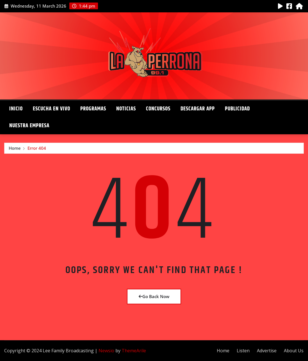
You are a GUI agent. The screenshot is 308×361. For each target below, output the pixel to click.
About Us (294, 351)
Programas (93, 109)
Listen (243, 351)
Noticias (126, 109)
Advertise (267, 351)
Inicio (16, 109)
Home (15, 148)
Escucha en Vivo (51, 109)
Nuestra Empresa (29, 126)
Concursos (158, 109)
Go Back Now (154, 296)
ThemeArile (134, 351)
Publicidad (237, 109)
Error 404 (37, 148)
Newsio (106, 351)
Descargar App (198, 109)
